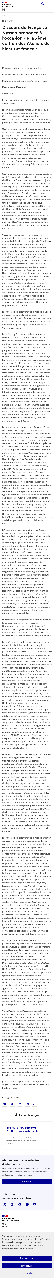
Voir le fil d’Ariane (9, 16)
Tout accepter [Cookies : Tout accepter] (27, 1258)
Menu (50, 3)
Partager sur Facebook (4, 1104)
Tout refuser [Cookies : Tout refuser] (27, 1265)
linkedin (12, 1204)
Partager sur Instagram (27, 1104)
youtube (34, 1204)
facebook (19, 1204)
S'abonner (27, 1181)
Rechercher (42, 3)
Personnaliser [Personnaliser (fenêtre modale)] (27, 1273)
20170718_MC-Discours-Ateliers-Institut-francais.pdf (24, 1129)
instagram (27, 1204)
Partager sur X (12, 1104)
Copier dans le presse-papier (34, 1104)
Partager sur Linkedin (19, 1104)
